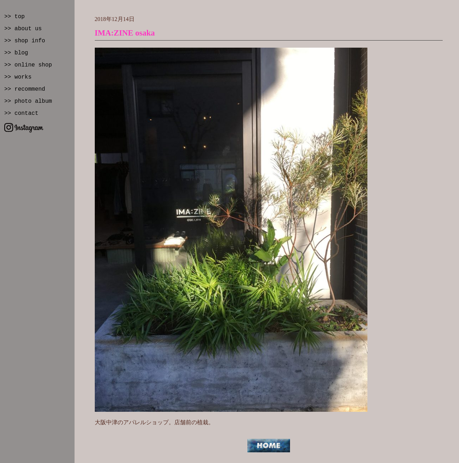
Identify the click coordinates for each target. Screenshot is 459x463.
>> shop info (24, 41)
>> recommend (24, 89)
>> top (14, 17)
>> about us (23, 29)
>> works (18, 77)
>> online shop (28, 65)
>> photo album (28, 101)
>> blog (16, 53)
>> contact (21, 113)
